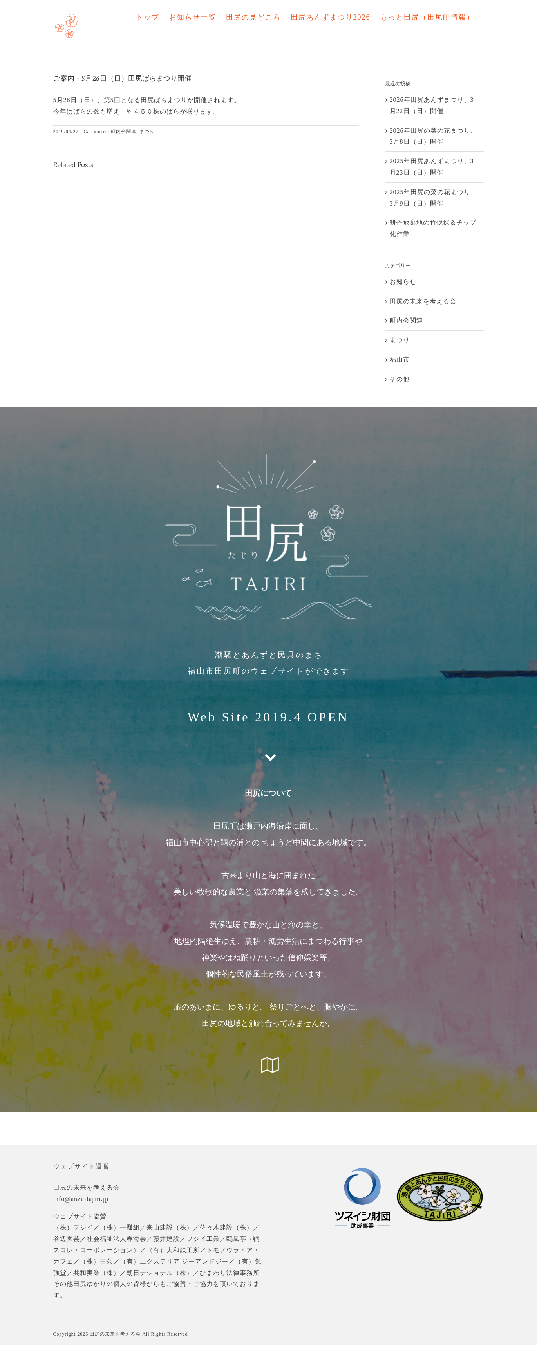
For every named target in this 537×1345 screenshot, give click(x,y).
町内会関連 (123, 131)
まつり (147, 131)
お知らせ (403, 281)
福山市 (400, 359)
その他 (400, 379)
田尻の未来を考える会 (423, 301)
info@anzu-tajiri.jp (81, 1198)
